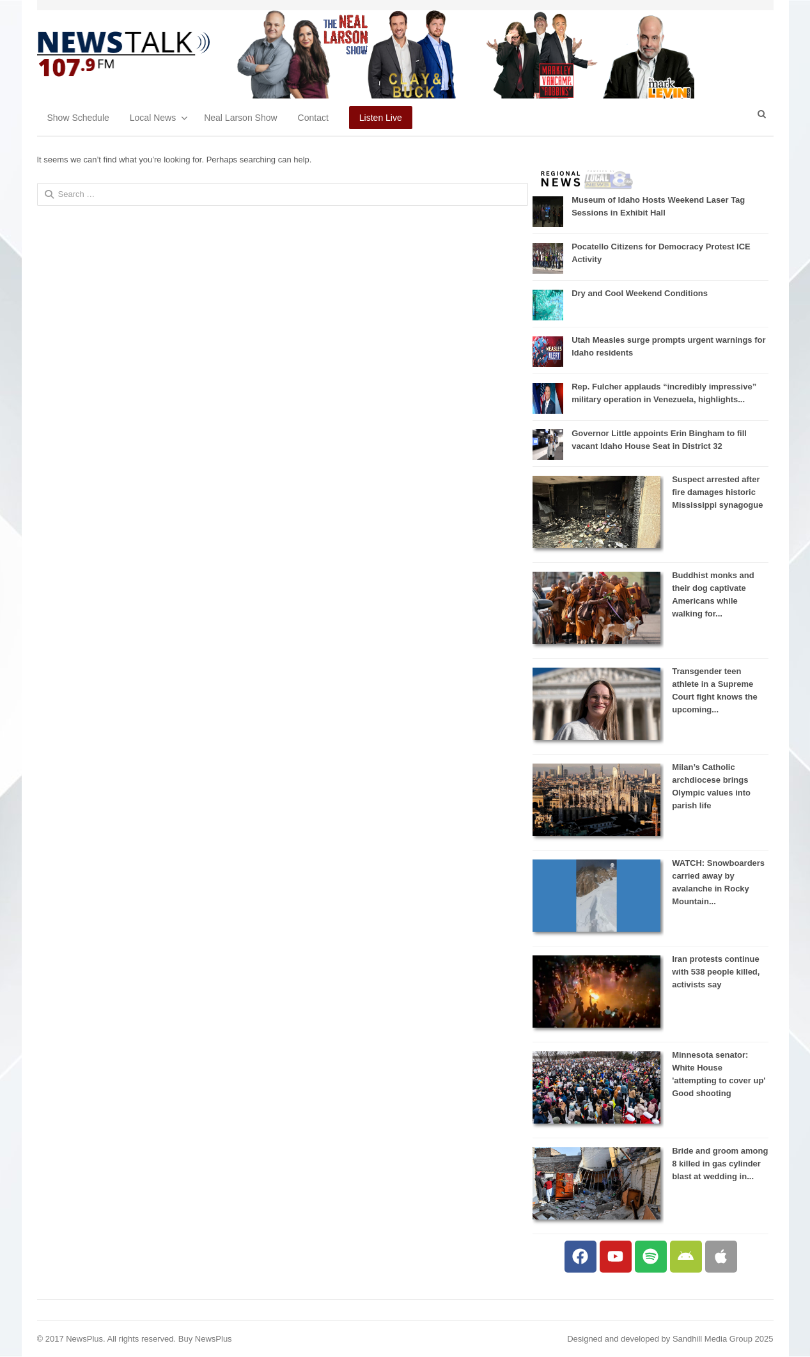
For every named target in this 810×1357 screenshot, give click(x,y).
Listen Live (380, 118)
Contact (313, 118)
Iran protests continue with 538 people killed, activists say (715, 971)
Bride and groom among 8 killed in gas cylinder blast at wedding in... (720, 1163)
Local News (153, 118)
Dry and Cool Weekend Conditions (640, 293)
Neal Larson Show (240, 118)
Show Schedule (78, 118)
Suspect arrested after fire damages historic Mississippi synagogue (717, 492)
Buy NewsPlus (205, 1339)
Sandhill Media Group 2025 (723, 1339)
